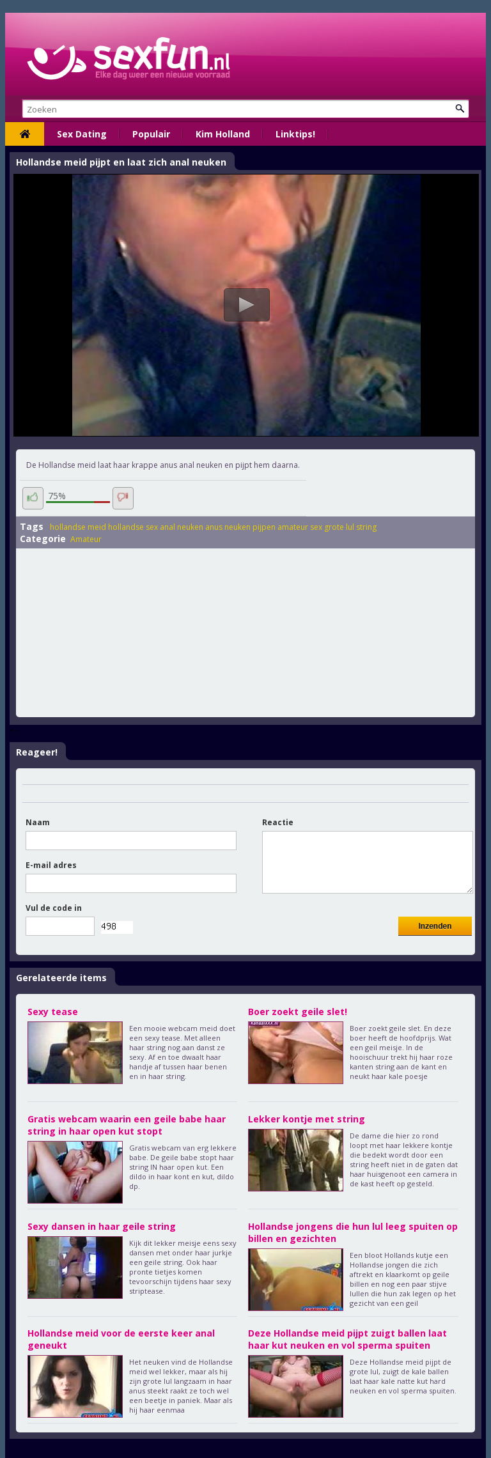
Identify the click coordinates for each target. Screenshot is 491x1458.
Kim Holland (223, 134)
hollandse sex (133, 527)
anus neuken (228, 527)
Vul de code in (54, 908)
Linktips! (295, 134)
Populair (151, 134)
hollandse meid (78, 527)
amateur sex (299, 527)
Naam (38, 822)
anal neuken (181, 527)
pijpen (264, 527)
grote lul (339, 527)
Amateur (86, 539)
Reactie (277, 822)
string (366, 527)
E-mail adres (51, 865)
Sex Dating (82, 134)
